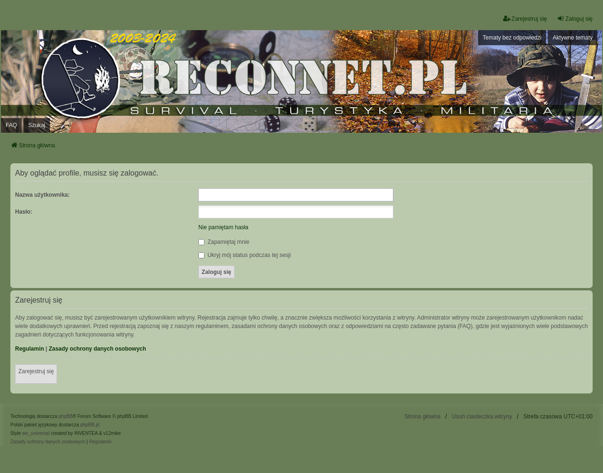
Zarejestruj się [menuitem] (525, 18)
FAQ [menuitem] (11, 125)
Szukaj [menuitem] (36, 125)
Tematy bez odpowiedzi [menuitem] (512, 37)
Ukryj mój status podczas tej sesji (244, 255)
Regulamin (29, 348)
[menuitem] (47, 442)
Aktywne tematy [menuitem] (573, 37)
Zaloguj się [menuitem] (575, 18)
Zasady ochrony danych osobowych (97, 348)
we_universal (35, 433)
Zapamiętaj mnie (223, 242)
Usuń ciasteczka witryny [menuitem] (482, 416)
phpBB (65, 416)
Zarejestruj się (36, 371)
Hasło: (24, 211)
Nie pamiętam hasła (223, 227)
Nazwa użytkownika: (42, 195)
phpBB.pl (89, 424)
